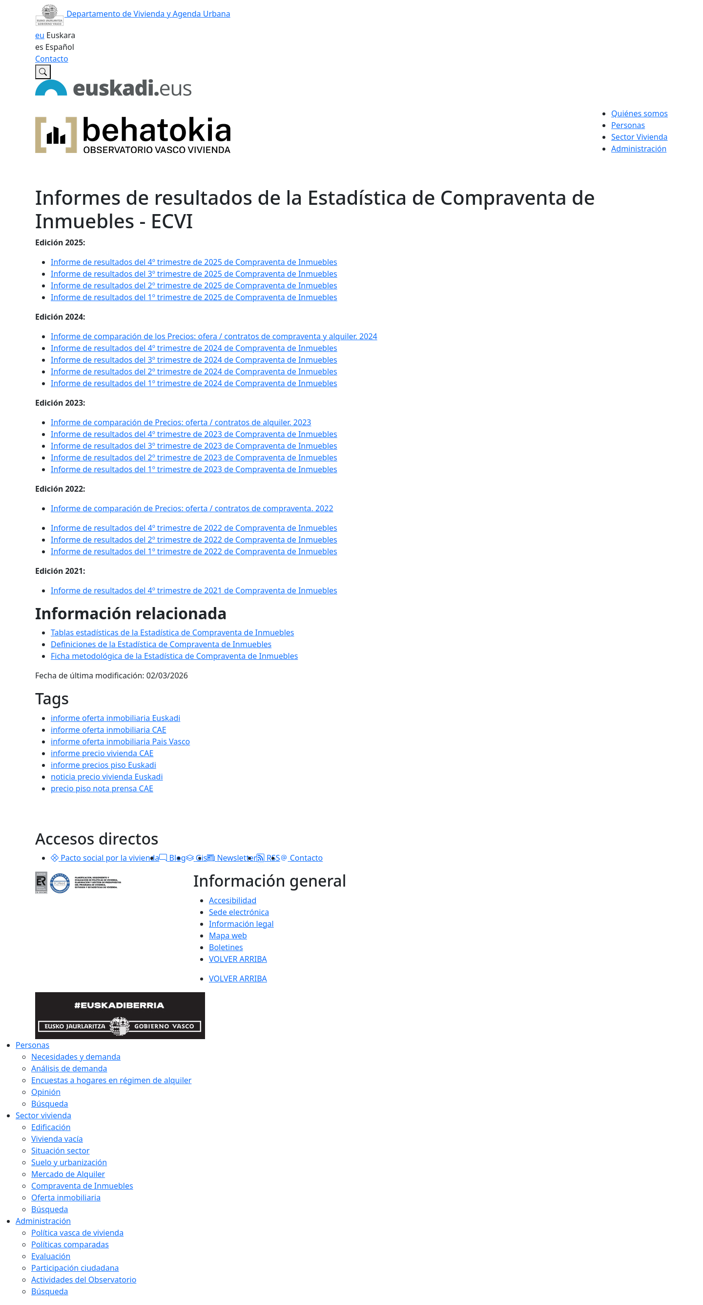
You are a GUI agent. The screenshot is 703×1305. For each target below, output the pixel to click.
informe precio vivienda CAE (102, 753)
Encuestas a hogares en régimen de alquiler (111, 1080)
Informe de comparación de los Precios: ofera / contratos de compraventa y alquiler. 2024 (214, 336)
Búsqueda (49, 1103)
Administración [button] (638, 148)
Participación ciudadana (75, 1267)
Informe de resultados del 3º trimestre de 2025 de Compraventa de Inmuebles (194, 273)
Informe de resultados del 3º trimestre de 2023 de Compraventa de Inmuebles (194, 445)
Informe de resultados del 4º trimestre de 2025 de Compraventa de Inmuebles (194, 262)
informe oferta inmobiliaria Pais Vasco (120, 741)
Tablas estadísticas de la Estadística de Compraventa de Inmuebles (172, 632)
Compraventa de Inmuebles (82, 1185)
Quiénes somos (639, 113)
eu (39, 35)
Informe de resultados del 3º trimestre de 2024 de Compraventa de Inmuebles (194, 359)
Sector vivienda (43, 1115)
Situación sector (60, 1150)
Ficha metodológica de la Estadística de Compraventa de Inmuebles (174, 656)
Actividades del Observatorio (83, 1279)
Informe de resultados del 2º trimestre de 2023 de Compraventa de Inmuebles (194, 457)
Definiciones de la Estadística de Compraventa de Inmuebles (161, 644)
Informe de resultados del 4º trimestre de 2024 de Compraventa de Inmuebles (194, 348)
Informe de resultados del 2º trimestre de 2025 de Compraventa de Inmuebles (194, 285)
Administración (43, 1221)
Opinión (46, 1092)
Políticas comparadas (70, 1244)
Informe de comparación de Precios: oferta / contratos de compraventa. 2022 (192, 508)
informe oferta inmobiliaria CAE (108, 729)
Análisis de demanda (69, 1068)
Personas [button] (628, 125)
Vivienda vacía (57, 1138)
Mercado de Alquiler (68, 1174)
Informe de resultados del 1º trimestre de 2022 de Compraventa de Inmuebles (194, 551)
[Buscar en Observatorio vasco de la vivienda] (43, 72)
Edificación (51, 1127)
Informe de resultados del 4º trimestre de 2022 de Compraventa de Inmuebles (194, 527)
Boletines (226, 947)
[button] (55, 857)
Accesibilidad (232, 900)
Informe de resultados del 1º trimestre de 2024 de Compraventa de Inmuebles (194, 383)
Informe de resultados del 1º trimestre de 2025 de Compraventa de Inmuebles (194, 297)
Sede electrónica (239, 912)
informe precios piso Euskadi (103, 765)
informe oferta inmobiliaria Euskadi (115, 718)
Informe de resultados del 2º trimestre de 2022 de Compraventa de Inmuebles (194, 539)
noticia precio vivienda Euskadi (107, 776)
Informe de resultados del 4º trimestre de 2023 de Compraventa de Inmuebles (194, 434)
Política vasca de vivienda (77, 1232)
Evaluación (50, 1256)
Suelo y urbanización (69, 1162)
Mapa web (228, 935)
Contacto (51, 58)
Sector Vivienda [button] (639, 136)
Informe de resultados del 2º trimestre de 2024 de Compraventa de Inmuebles (194, 371)
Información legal (241, 923)
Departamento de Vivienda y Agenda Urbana (132, 13)
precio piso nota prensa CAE (102, 788)
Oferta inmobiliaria (66, 1197)
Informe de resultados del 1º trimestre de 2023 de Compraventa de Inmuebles (194, 469)
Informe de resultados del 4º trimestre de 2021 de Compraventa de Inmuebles (194, 590)
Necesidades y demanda (76, 1056)
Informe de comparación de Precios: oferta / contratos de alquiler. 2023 (181, 422)
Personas (32, 1045)
